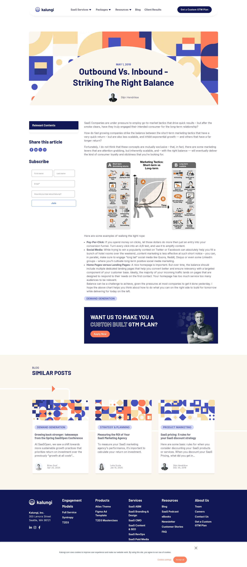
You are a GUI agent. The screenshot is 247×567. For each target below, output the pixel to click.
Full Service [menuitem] (69, 512)
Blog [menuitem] (164, 506)
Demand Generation (100, 298)
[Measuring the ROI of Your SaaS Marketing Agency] (123, 410)
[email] (44, 150)
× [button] (196, 548)
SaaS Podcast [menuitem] (170, 511)
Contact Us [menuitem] (202, 516)
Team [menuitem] (198, 506)
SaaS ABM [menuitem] (135, 506)
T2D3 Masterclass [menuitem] (106, 520)
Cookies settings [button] (164, 560)
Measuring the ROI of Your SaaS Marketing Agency (114, 436)
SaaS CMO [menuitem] (135, 520)
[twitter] (40, 150)
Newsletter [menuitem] (168, 521)
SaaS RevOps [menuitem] (137, 534)
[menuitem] (80, 9)
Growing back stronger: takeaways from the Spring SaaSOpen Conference (59, 436)
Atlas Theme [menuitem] (103, 506)
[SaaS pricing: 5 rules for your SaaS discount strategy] (186, 410)
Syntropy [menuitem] (67, 517)
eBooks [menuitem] (166, 516)
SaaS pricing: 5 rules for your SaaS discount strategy (178, 436)
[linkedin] (35, 150)
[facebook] (31, 150)
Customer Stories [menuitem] (172, 526)
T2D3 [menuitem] (65, 522)
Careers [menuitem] (200, 511)
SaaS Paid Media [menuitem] (139, 539)
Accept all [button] (180, 560)
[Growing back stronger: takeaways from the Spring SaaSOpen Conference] (60, 410)
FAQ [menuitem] (164, 531)
